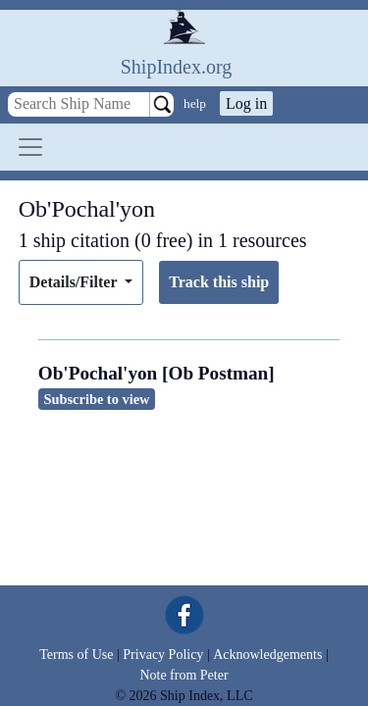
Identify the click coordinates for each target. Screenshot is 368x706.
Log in (246, 103)
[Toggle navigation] (30, 147)
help (195, 103)
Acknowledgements (267, 654)
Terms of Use (76, 654)
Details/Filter (75, 282)
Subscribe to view (97, 399)
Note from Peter (183, 675)
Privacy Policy (163, 654)
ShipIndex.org (177, 66)
